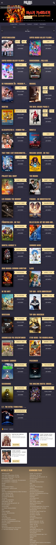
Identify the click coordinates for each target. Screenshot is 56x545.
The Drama (4, 498)
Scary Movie (33, 504)
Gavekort (29, 24)
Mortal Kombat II (6, 504)
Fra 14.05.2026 (20, 295)
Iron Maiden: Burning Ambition (9, 508)
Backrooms (4, 526)
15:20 (44, 111)
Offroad (31, 537)
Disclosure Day (33, 509)
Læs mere (20, 48)
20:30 (44, 91)
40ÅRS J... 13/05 (48, 295)
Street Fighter (33, 541)
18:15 (18, 134)
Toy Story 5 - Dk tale (35, 513)
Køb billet (28, 17)
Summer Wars (5, 506)
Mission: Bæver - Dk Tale (7, 495)
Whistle (3, 490)
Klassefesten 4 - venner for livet (9, 488)
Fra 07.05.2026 (20, 226)
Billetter (16, 444)
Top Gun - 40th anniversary (8, 513)
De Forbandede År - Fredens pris (9, 482)
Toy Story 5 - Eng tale (35, 514)
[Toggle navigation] (2, 2)
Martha (3, 485)
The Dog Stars (33, 532)
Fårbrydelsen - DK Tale (7, 501)
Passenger (4, 524)
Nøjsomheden (33, 536)
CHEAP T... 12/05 (20, 180)
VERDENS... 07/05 (20, 249)
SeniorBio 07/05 (48, 203)
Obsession (4, 514)
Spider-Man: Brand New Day (36, 529)
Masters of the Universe (35, 503)
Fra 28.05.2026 (20, 388)
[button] (3, 19)
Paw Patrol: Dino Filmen (35, 531)
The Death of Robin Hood (36, 518)
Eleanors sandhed (6, 522)
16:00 (18, 64)
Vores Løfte (32, 516)
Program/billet (13, 24)
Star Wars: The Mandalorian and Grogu (11, 521)
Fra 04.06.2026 (48, 388)
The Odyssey (33, 527)
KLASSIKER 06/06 (20, 411)
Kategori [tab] (41, 27)
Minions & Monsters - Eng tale (37, 522)
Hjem (3, 509)
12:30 (16, 41)
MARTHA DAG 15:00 (19, 111)
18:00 (23, 41)
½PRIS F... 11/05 (48, 272)
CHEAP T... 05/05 (48, 180)
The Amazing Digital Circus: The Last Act (11, 527)
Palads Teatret (28, 2)
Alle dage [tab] (28, 30)
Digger (31, 539)
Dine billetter (43, 24)
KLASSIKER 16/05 (48, 318)
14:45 (44, 88)
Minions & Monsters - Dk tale (36, 521)
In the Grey (4, 516)
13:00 (18, 88)
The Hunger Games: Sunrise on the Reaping (40, 542)
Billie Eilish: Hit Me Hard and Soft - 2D (10, 503)
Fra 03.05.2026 (48, 157)
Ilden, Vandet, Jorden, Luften (36, 501)
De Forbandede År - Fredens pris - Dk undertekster (14, 480)
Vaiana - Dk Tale (33, 524)
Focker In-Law (33, 544)
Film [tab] (14, 27)
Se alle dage (20, 45)
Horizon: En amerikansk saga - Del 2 (38, 534)
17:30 (50, 88)
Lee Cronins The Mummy (8, 496)
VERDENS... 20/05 (48, 341)
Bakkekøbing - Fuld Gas (7, 478)
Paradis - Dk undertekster (8, 500)
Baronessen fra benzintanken (9, 519)
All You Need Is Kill (34, 498)
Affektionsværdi (5, 473)
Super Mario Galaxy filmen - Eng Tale (10, 477)
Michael (3, 483)
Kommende (22, 24)
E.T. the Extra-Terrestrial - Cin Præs (10, 529)
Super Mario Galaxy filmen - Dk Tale (10, 475)
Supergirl (32, 519)
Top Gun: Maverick (6, 518)
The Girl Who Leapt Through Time (38, 511)
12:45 (45, 41)
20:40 (18, 157)
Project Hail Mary (6, 511)
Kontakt (36, 24)
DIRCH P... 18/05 (20, 341)
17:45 (50, 111)
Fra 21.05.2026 (20, 365)
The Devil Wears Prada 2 (8, 486)
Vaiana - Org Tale (34, 526)
